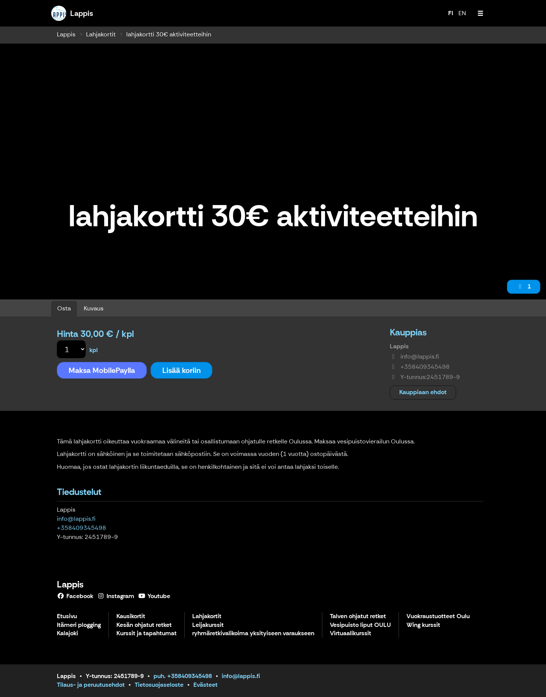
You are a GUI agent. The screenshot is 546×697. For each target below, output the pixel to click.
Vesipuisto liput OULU (360, 625)
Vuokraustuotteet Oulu (438, 616)
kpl (93, 350)
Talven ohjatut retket (358, 616)
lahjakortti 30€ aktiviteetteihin (168, 34)
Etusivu (67, 616)
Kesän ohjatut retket (144, 625)
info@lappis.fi (76, 519)
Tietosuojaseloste (159, 685)
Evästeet (205, 685)
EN (462, 13)
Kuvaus (94, 308)
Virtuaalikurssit (350, 633)
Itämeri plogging (79, 625)
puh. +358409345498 (183, 676)
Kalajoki (67, 633)
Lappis (66, 34)
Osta (64, 308)
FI (450, 13)
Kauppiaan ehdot (423, 392)
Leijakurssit (208, 625)
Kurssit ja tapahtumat (146, 633)
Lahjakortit (101, 34)
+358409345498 (81, 528)
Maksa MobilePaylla (102, 370)
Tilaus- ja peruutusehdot (91, 685)
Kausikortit (130, 616)
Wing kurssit (423, 625)
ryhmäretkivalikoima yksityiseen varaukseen (253, 633)
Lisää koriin (181, 370)
